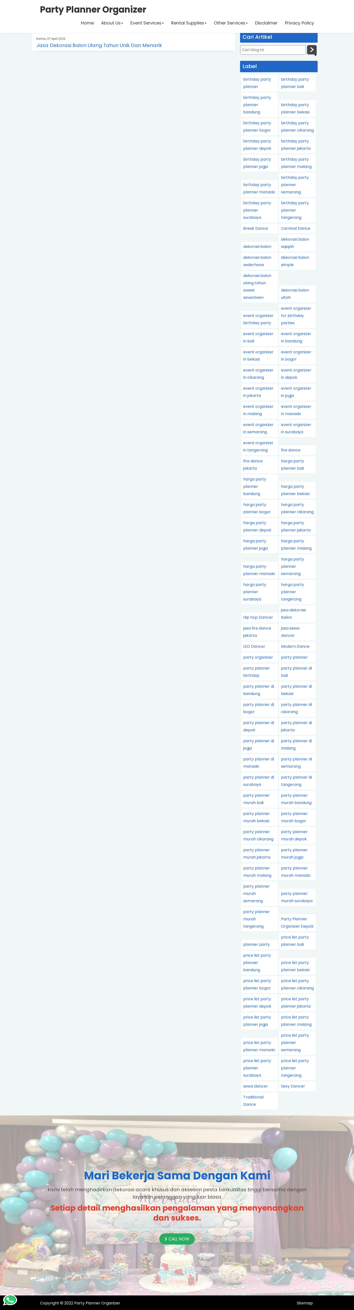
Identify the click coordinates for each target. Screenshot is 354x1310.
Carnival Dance (295, 228)
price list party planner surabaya (257, 1068)
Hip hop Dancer (258, 617)
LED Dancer (254, 646)
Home (87, 23)
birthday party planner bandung (257, 105)
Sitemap (305, 1303)
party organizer (258, 657)
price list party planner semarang (295, 1043)
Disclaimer (266, 23)
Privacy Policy (299, 23)
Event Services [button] (147, 23)
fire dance (290, 450)
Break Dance (255, 228)
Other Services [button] (231, 23)
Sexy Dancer (293, 1086)
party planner (294, 657)
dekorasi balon (257, 246)
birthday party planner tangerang (295, 210)
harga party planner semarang (292, 566)
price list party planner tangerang (295, 1068)
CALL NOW (177, 1239)
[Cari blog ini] (273, 50)
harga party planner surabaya (254, 592)
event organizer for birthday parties (296, 316)
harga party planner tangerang (292, 592)
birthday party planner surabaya (257, 210)
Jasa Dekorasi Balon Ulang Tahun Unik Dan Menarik (99, 45)
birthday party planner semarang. (295, 185)
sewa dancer (255, 1086)
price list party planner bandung (257, 963)
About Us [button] (112, 23)
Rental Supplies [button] (189, 23)
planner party (256, 944)
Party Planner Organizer (97, 1303)
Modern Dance (295, 646)
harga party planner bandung (254, 486)
